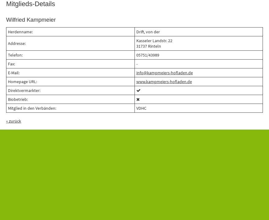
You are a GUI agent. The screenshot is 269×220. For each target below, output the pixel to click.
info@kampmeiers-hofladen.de (164, 72)
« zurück (13, 121)
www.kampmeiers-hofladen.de (164, 81)
